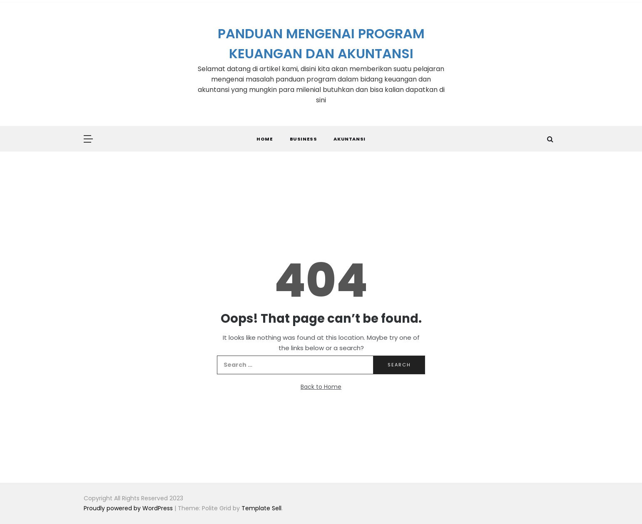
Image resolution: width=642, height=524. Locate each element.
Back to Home (321, 387)
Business (303, 139)
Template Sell (261, 508)
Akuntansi (349, 139)
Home (264, 139)
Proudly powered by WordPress (129, 508)
